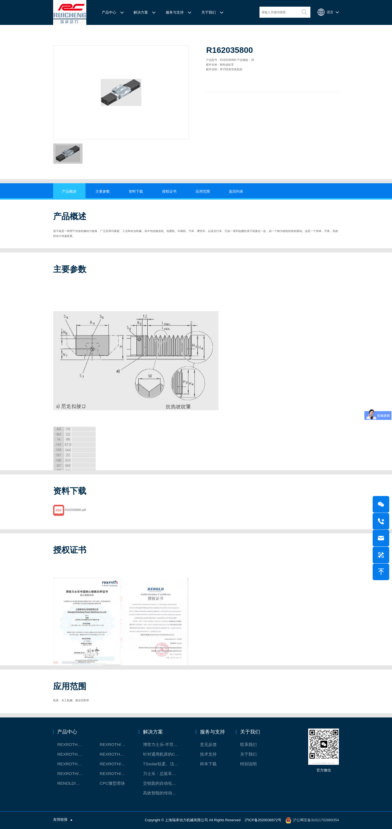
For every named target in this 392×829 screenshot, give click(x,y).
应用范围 (203, 191)
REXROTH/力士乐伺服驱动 (115, 773)
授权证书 (169, 191)
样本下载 (208, 763)
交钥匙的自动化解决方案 (164, 783)
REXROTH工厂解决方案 (73, 744)
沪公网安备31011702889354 (316, 820)
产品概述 (69, 191)
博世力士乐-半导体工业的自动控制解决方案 (164, 744)
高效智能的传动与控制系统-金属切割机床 (164, 793)
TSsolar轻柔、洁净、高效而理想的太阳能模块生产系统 (164, 763)
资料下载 (136, 191)
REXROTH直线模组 (115, 754)
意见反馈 (208, 744)
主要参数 (102, 191)
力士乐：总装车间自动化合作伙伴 (164, 773)
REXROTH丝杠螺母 (73, 754)
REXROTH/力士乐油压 (73, 773)
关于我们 (208, 12)
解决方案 (141, 12)
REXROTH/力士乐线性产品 (115, 744)
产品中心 (109, 12)
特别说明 (248, 763)
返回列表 (236, 191)
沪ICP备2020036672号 (263, 820)
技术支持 (208, 754)
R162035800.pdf (75, 515)
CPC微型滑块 (112, 783)
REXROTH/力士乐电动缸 (115, 763)
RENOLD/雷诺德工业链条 (73, 783)
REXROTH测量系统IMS (73, 763)
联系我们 (248, 744)
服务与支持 (175, 12)
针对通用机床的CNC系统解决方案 (164, 754)
